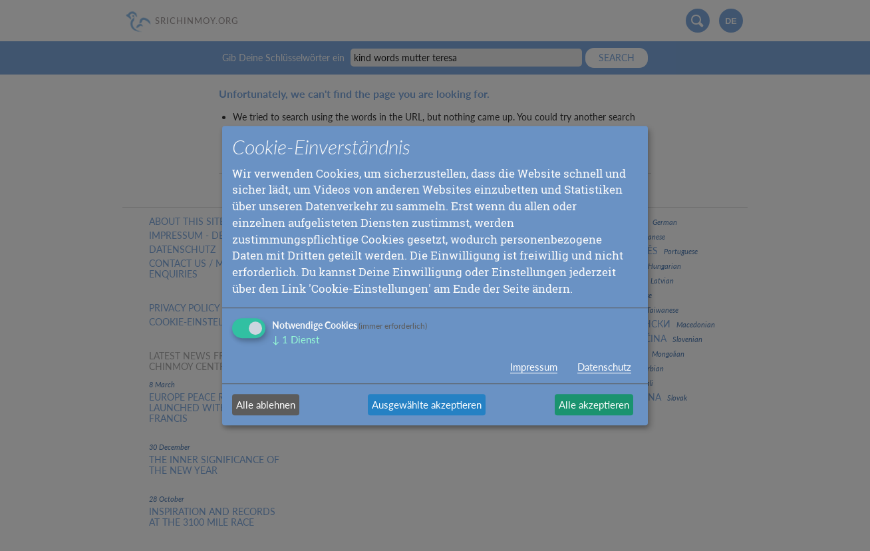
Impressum (533, 367)
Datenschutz (604, 367)
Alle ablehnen (265, 405)
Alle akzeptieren (594, 405)
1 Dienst (295, 339)
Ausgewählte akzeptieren (427, 405)
